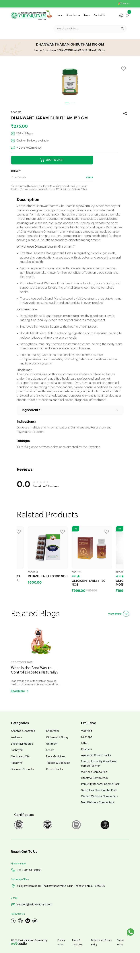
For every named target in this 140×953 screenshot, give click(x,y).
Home (60, 15)
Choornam (52, 731)
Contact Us (99, 15)
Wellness (16, 737)
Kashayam (17, 750)
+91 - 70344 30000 (26, 870)
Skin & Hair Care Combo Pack (99, 790)
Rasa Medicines (55, 756)
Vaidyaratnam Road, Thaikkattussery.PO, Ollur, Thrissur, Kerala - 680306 (58, 886)
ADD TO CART (52, 160)
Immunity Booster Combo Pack (100, 784)
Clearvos (86, 749)
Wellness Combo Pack (94, 772)
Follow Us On (18, 914)
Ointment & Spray (57, 737)
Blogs (87, 15)
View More (118, 614)
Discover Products (22, 769)
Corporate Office (20, 879)
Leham (50, 750)
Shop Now (72, 15)
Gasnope (86, 737)
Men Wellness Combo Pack (97, 802)
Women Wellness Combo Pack (99, 796)
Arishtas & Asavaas (23, 731)
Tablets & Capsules (58, 763)
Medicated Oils (20, 756)
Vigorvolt (86, 731)
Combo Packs (54, 769)
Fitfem (85, 743)
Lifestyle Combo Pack (94, 778)
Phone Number (18, 864)
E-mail (14, 898)
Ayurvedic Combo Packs (96, 755)
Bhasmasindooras (22, 743)
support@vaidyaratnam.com (31, 904)
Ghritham (50, 50)
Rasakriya (16, 763)
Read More (20, 691)
